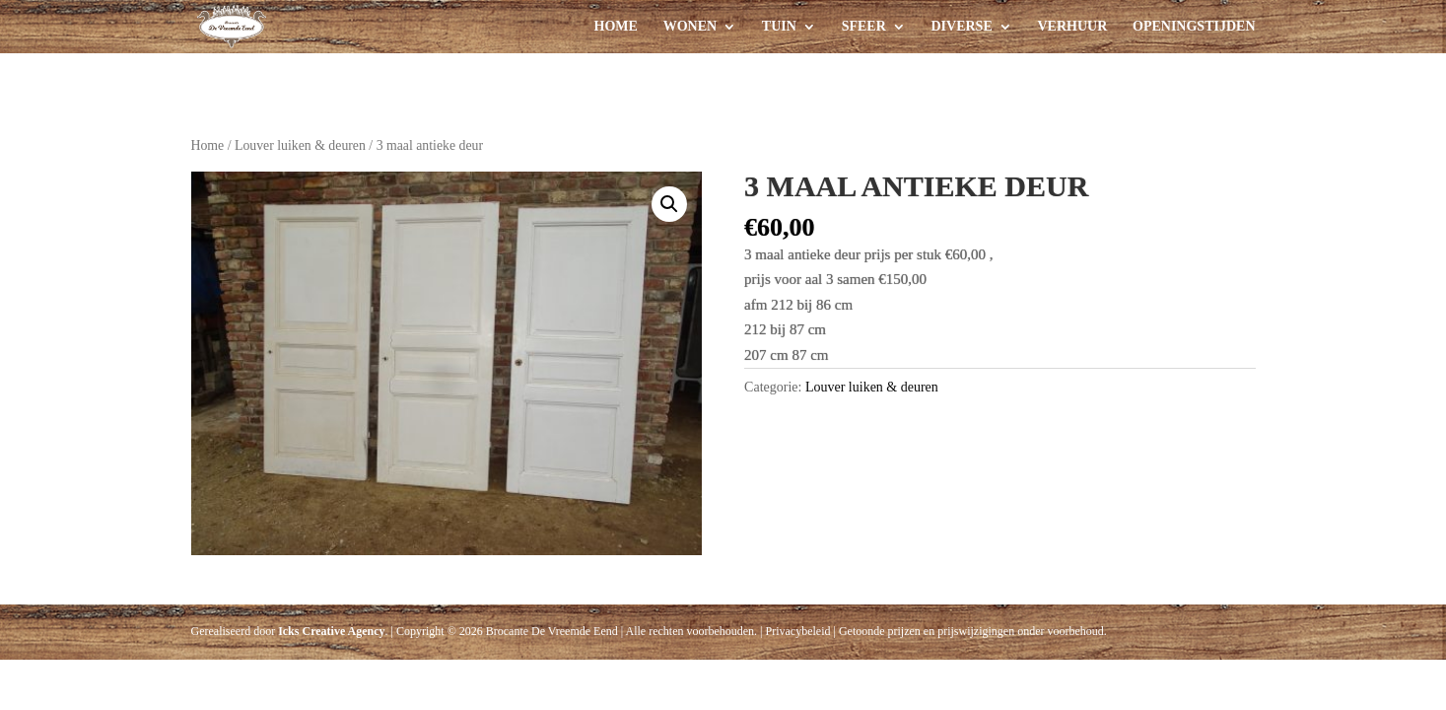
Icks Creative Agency (331, 631)
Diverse (962, 27)
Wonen (690, 27)
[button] (669, 204)
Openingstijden (1194, 27)
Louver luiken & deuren (300, 145)
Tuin (779, 27)
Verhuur (1073, 27)
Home (616, 27)
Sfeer (864, 27)
